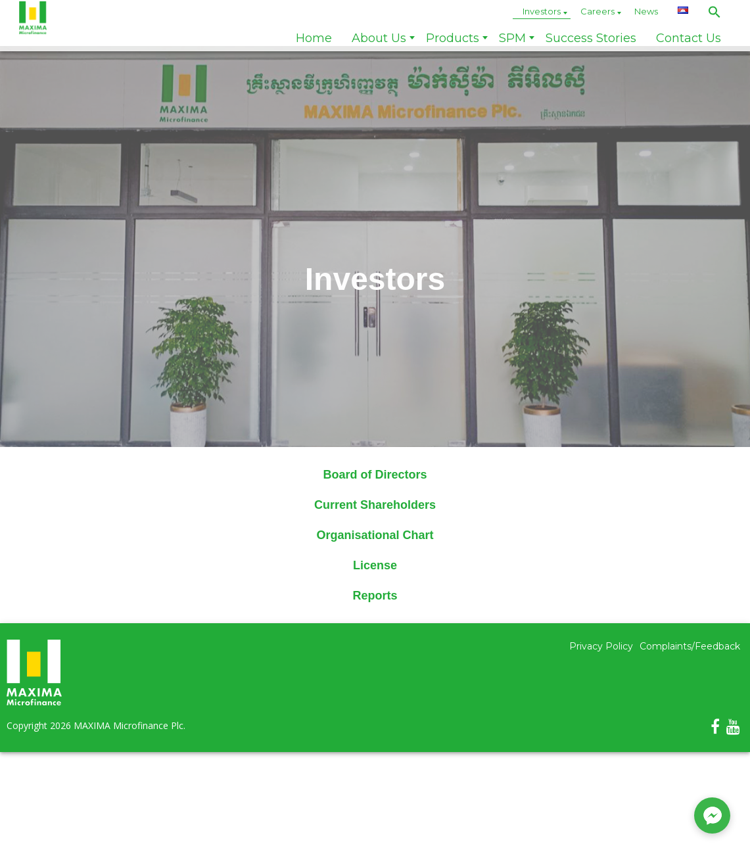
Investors (542, 11)
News (646, 11)
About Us (379, 38)
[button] (714, 11)
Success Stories (591, 38)
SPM (512, 38)
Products (452, 38)
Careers (597, 11)
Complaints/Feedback (690, 646)
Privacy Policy (601, 646)
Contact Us (688, 38)
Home (314, 38)
